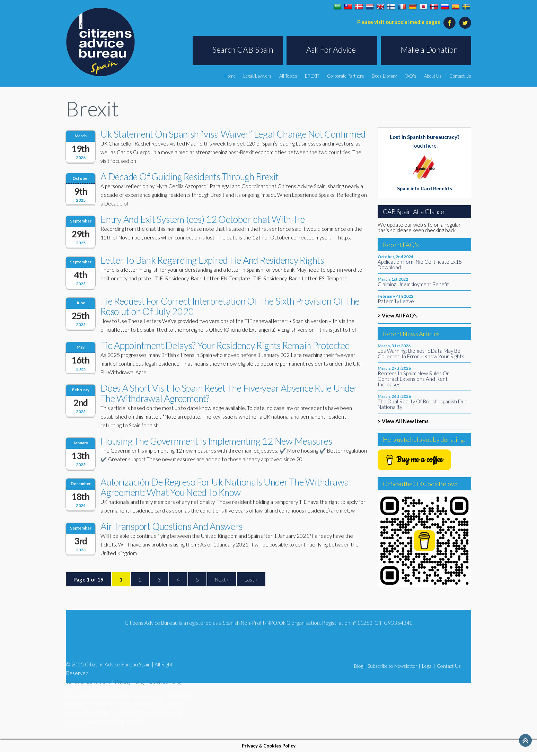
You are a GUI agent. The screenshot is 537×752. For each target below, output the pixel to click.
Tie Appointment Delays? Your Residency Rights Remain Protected (225, 345)
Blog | (360, 666)
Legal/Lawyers (257, 76)
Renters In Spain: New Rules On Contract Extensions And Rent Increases (414, 378)
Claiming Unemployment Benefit (413, 284)
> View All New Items (403, 421)
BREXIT (312, 76)
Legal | (428, 666)
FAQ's (410, 76)
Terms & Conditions (88, 682)
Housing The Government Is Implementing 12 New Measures (216, 441)
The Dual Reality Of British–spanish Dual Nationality (423, 404)
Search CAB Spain (242, 49)
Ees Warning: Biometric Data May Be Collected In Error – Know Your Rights (421, 353)
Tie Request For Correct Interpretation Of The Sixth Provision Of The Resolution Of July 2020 (230, 306)
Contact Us (460, 76)
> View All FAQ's (397, 315)
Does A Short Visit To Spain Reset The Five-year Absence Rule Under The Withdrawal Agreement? (229, 393)
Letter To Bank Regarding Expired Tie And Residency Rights (212, 260)
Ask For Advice (331, 49)
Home (230, 76)
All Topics (288, 76)
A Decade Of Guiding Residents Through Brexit (189, 176)
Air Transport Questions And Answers (171, 526)
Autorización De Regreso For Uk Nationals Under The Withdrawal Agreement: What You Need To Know (225, 487)
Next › (222, 579)
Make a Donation (429, 49)
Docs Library (384, 76)
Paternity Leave (396, 301)
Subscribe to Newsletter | (394, 666)
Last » (251, 579)
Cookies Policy (165, 682)
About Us (433, 76)
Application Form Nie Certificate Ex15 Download (420, 264)
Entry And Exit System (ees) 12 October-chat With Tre (202, 219)
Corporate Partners (345, 76)
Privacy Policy (130, 682)
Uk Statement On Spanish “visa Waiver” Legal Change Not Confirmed (233, 134)
